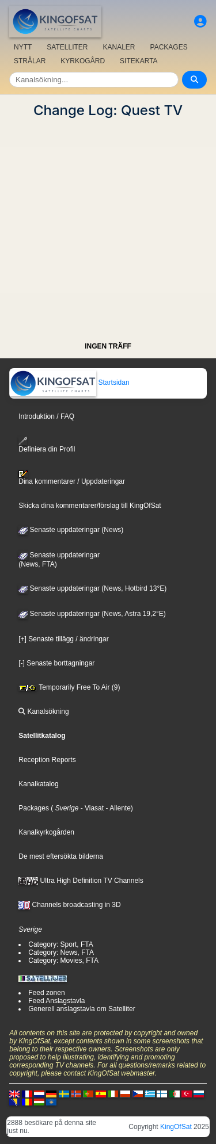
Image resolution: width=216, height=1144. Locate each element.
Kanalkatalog (38, 784)
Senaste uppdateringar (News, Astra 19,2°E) (92, 614)
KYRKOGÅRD (82, 61)
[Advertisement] (108, 226)
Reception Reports (46, 760)
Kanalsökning (43, 711)
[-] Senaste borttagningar (56, 663)
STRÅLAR (30, 61)
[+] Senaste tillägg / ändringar (63, 639)
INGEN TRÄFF (108, 346)
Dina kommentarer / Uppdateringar (71, 477)
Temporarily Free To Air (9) (69, 687)
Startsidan (69, 382)
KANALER (119, 47)
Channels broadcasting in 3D (69, 905)
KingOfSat (176, 1127)
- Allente (117, 808)
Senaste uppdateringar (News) (70, 530)
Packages (33, 808)
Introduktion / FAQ (46, 416)
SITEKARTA (139, 61)
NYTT (23, 47)
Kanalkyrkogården (46, 832)
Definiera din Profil (46, 445)
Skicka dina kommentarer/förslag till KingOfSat (89, 506)
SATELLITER (67, 47)
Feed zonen (46, 993)
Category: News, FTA (61, 952)
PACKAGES (169, 47)
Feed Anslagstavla (56, 1001)
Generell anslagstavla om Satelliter (81, 1009)
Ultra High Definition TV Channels (80, 881)
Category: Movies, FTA (63, 960)
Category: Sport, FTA (60, 944)
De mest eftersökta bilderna (60, 856)
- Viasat (91, 808)
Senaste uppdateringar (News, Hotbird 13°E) (92, 588)
